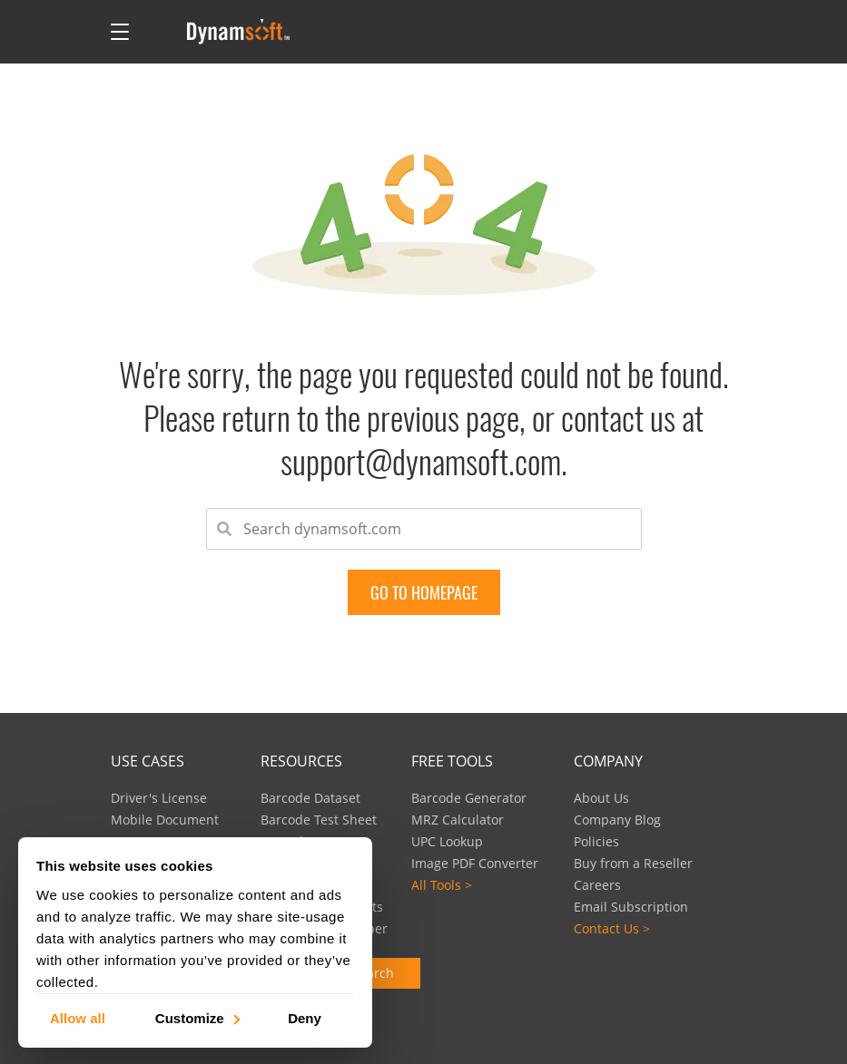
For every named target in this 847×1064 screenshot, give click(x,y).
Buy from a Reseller (633, 863)
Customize (196, 1017)
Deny (304, 1017)
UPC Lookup (447, 841)
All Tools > (441, 884)
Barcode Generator (469, 797)
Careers (597, 884)
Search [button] (373, 972)
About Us (601, 797)
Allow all (77, 1017)
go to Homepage (424, 592)
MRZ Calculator (457, 819)
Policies (596, 841)
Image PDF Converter (474, 863)
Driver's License (159, 797)
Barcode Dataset (310, 797)
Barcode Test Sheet (319, 819)
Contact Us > (612, 928)
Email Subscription (631, 906)
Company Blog (617, 819)
